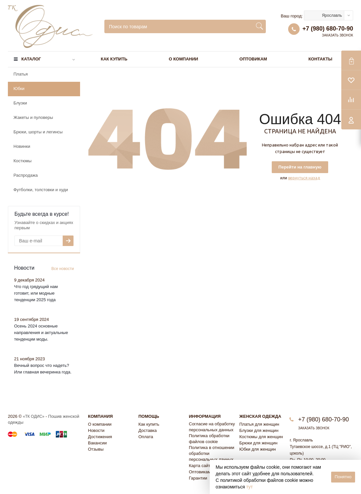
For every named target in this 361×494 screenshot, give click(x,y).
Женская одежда (260, 416)
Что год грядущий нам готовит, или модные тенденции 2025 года (36, 293)
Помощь (148, 416)
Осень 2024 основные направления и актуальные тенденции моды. (41, 333)
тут (249, 486)
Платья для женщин (259, 424)
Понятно (343, 476)
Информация (205, 416)
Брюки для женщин (258, 442)
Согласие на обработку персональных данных (212, 426)
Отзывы (96, 449)
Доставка (147, 430)
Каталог (31, 58)
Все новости (63, 268)
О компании (183, 58)
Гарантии (198, 478)
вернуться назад (304, 178)
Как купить (114, 58)
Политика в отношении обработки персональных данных (211, 453)
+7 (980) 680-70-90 (327, 29)
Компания (100, 416)
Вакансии (97, 442)
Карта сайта (201, 465)
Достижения (100, 436)
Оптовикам (253, 58)
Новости (96, 430)
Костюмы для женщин (261, 436)
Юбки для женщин (257, 449)
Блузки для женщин (258, 430)
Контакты (320, 58)
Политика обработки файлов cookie (209, 438)
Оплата (145, 436)
